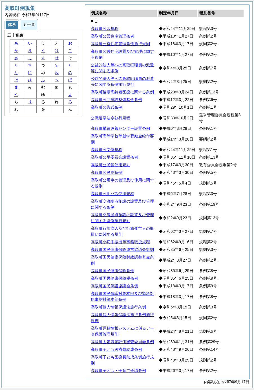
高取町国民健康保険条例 (112, 270)
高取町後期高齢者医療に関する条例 (122, 92)
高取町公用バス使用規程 (112, 193)
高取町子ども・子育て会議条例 (118, 370)
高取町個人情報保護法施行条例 (118, 307)
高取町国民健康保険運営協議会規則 (122, 249)
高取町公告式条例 (106, 107)
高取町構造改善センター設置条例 (120, 128)
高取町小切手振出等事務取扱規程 (120, 242)
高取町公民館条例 (106, 172)
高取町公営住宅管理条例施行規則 (120, 43)
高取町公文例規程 (106, 149)
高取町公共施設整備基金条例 (116, 99)
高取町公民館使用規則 (110, 165)
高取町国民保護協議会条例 (114, 286)
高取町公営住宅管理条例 (112, 36)
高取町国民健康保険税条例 (114, 278)
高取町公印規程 (104, 28)
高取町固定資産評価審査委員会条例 (122, 341)
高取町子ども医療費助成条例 (116, 349)
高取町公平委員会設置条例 (114, 157)
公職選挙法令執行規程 (110, 118)
